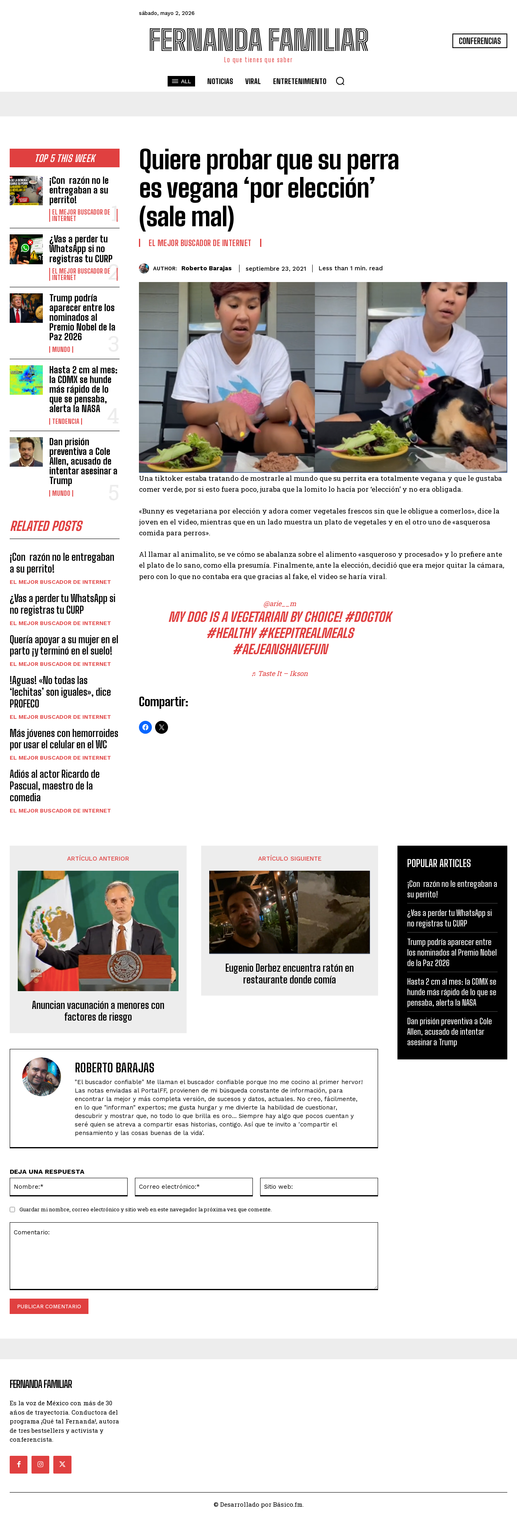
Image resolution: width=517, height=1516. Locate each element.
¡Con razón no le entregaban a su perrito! (79, 190)
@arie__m (279, 603)
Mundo (61, 349)
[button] (340, 81)
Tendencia (65, 421)
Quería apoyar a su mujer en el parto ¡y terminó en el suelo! (64, 645)
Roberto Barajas (206, 268)
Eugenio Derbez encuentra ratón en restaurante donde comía (289, 973)
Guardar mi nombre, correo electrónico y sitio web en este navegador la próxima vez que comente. (145, 1209)
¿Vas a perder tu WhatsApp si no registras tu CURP (81, 249)
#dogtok (367, 617)
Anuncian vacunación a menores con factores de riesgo (98, 1011)
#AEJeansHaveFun (279, 649)
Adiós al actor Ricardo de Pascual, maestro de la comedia (55, 786)
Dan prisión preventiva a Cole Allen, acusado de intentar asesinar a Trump (83, 461)
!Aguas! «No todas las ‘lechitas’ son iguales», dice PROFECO (60, 692)
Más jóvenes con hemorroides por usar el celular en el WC (64, 739)
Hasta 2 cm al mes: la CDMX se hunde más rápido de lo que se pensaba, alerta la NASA (83, 389)
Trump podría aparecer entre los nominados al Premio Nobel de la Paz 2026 (82, 318)
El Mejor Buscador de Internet (81, 215)
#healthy (230, 633)
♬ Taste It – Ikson (279, 673)
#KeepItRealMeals (305, 633)
